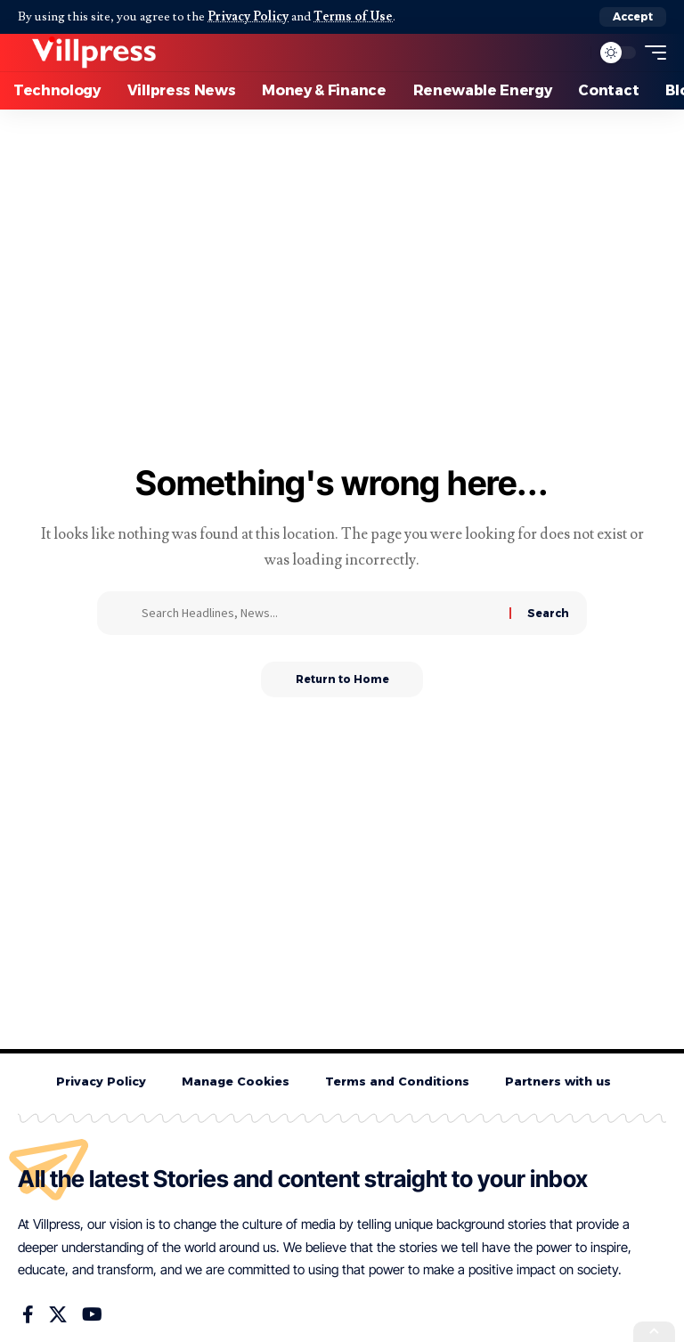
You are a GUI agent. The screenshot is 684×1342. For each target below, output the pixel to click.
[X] (58, 1315)
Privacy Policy (248, 16)
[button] (632, 17)
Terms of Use (354, 16)
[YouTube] (92, 1315)
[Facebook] (28, 1315)
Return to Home (342, 679)
